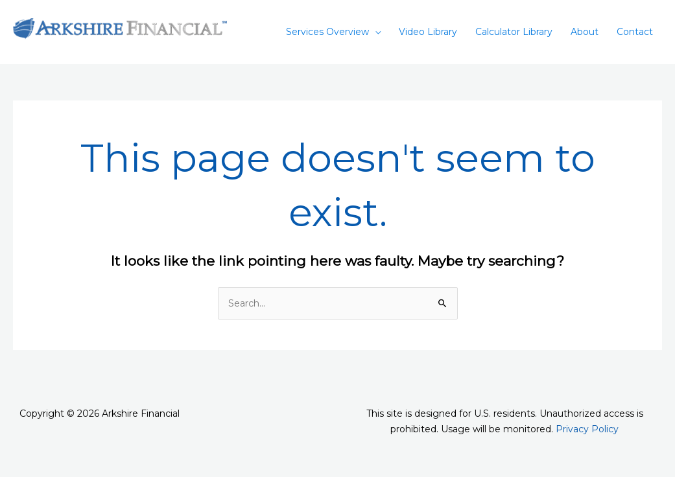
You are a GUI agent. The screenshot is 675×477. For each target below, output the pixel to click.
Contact (635, 32)
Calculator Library (513, 32)
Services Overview (327, 32)
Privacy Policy (587, 429)
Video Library (428, 32)
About (584, 32)
